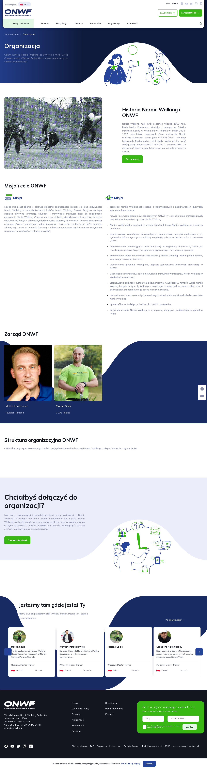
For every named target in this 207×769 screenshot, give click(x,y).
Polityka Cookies (132, 746)
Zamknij (149, 764)
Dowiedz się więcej (17, 540)
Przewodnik (95, 23)
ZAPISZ (189, 727)
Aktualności (132, 23)
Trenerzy (78, 23)
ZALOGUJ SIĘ (166, 13)
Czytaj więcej (132, 159)
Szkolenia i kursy (80, 708)
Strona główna (11, 34)
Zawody (45, 23)
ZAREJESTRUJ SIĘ (188, 13)
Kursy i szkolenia (21, 23)
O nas (75, 703)
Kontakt (175, 3)
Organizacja (114, 23)
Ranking (76, 731)
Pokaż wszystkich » (174, 620)
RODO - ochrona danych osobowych (182, 746)
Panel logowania (114, 708)
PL (23, 4)
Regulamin (102, 746)
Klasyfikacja (61, 23)
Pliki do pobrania (79, 746)
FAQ (168, 3)
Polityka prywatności (152, 746)
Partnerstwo (115, 746)
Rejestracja (111, 703)
